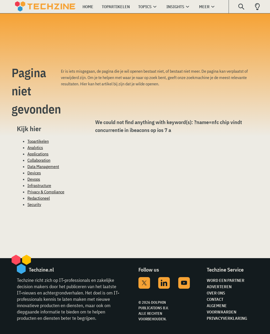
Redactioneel (38, 198)
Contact (215, 299)
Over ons (216, 293)
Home (88, 6)
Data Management (43, 166)
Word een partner (225, 280)
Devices (34, 172)
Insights (175, 6)
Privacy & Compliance (45, 191)
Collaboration (38, 160)
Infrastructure (39, 185)
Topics (145, 6)
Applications (38, 153)
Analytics (35, 147)
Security (34, 204)
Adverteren (219, 286)
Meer (204, 6)
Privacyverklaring (227, 318)
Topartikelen (116, 6)
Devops (33, 179)
